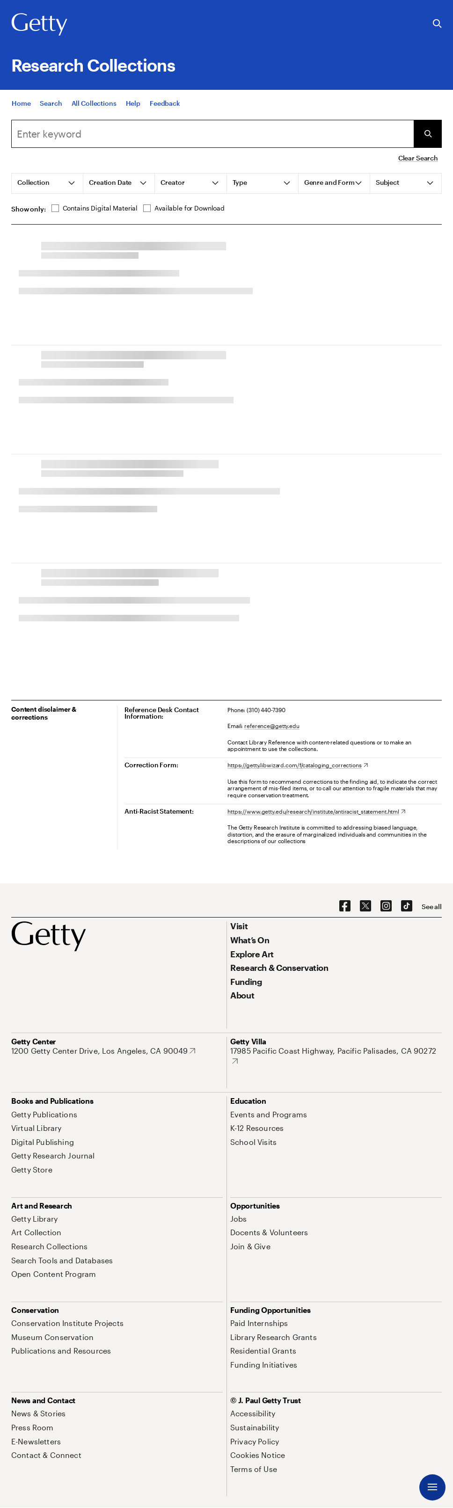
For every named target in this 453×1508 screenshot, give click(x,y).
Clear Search (418, 158)
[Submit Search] (428, 134)
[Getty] (39, 24)
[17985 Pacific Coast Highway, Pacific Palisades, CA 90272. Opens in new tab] (336, 1056)
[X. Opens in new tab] (365, 906)
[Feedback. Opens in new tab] (165, 110)
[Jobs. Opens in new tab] (238, 1218)
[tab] (47, 183)
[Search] (51, 110)
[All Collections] (94, 110)
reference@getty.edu (272, 725)
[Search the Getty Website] (437, 24)
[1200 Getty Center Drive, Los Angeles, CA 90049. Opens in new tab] (103, 1051)
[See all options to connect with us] (432, 906)
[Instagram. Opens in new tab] (386, 906)
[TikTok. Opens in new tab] (406, 906)
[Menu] (432, 1487)
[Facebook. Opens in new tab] (345, 906)
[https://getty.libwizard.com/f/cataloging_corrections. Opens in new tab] (297, 765)
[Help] (133, 110)
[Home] (21, 110)
